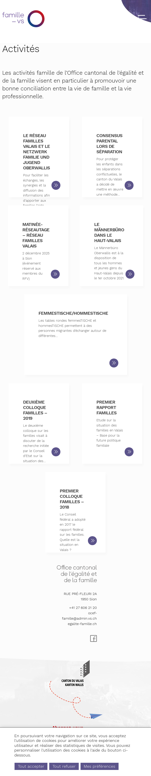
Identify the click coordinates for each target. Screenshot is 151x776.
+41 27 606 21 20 (83, 607)
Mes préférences (99, 766)
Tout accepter (31, 766)
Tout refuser (64, 766)
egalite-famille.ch (82, 624)
